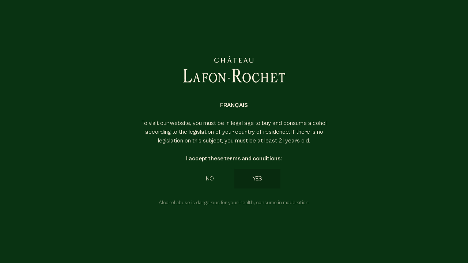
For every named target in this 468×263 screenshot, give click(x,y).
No (210, 178)
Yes (257, 178)
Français (234, 105)
